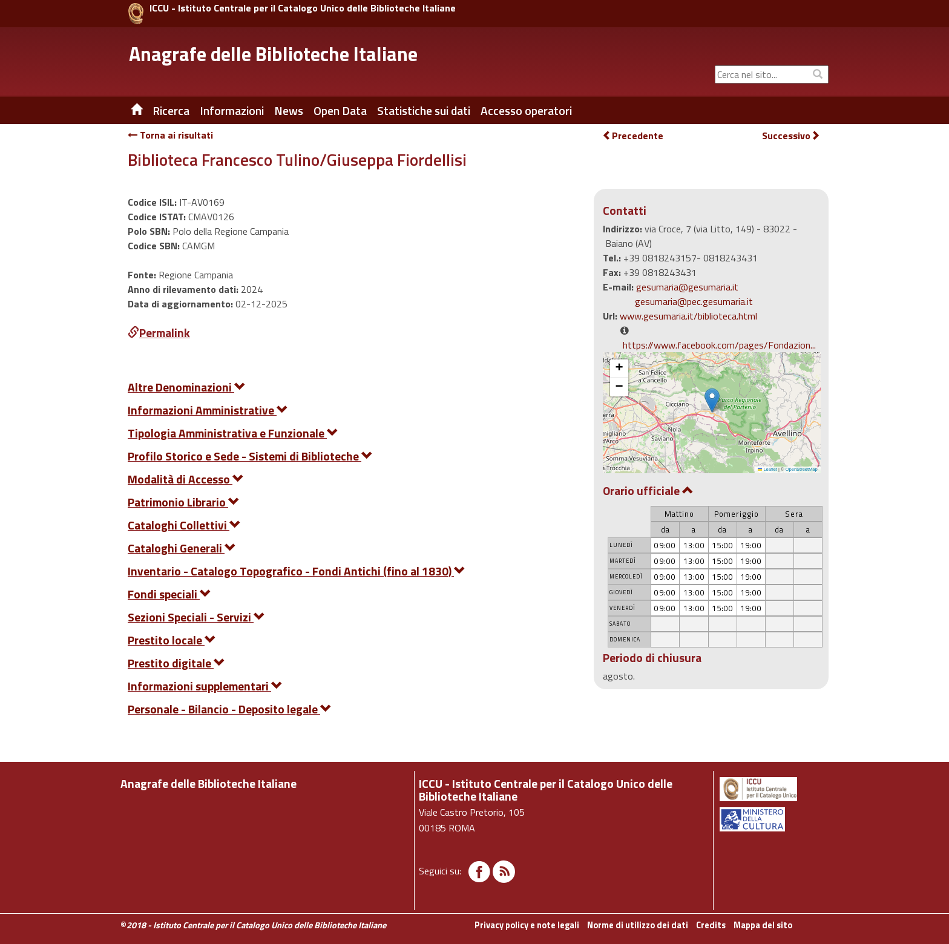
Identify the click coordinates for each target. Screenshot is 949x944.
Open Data (340, 111)
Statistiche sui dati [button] (423, 111)
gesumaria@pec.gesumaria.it (694, 301)
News (288, 111)
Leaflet (767, 469)
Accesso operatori (526, 111)
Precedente (632, 135)
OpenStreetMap (802, 469)
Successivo (791, 136)
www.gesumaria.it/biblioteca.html (688, 316)
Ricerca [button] (171, 111)
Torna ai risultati (170, 135)
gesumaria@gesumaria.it (687, 287)
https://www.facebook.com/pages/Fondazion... (719, 345)
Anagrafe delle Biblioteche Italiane (273, 53)
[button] (712, 400)
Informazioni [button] (232, 111)
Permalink (159, 332)
